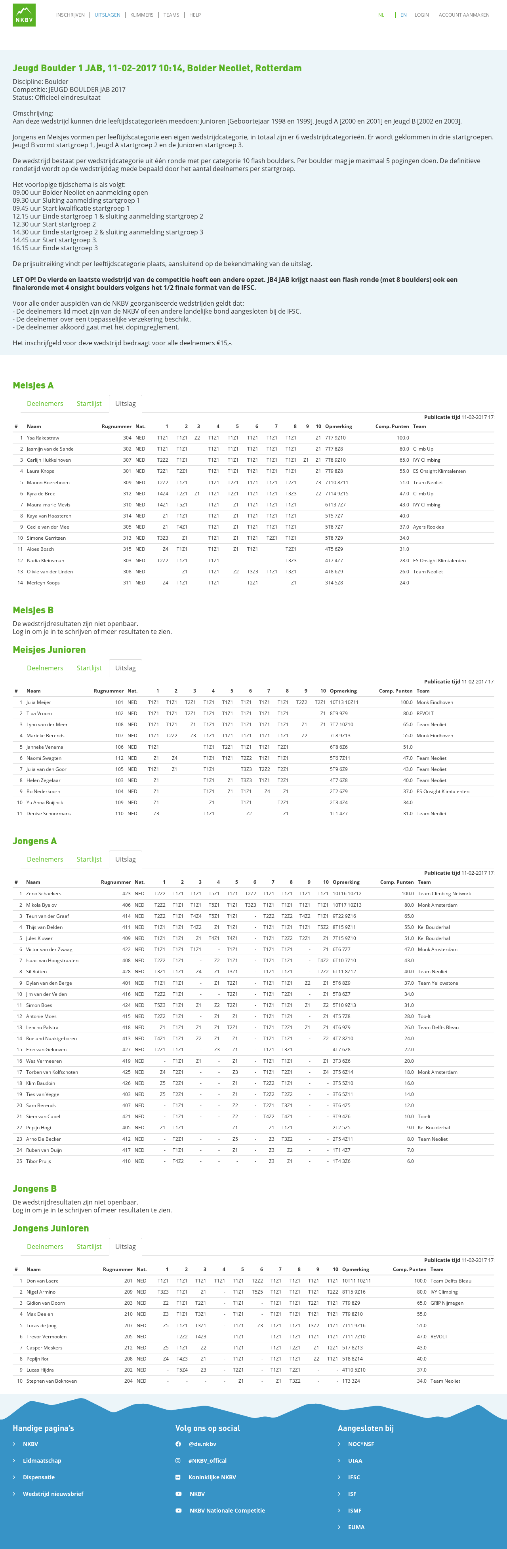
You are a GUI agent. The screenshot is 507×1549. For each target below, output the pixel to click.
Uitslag (125, 403)
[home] (24, 15)
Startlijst (89, 403)
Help (195, 14)
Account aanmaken (464, 14)
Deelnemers (45, 403)
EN (403, 14)
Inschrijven (70, 14)
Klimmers (142, 14)
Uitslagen (107, 14)
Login (422, 14)
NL (381, 14)
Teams (171, 14)
